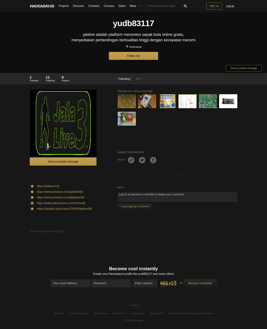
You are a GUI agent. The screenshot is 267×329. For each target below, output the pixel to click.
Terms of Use (119, 313)
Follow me (133, 55)
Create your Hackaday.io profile (112, 273)
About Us (58, 313)
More (136, 6)
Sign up (214, 5)
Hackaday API (156, 313)
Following (125, 78)
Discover (78, 5)
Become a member (200, 283)
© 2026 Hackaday (133, 320)
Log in (230, 5)
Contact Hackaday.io (78, 313)
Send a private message (243, 68)
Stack (121, 5)
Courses (109, 5)
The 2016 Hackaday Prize (141, 97)
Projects (64, 5)
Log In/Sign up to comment (135, 206)
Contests (93, 5)
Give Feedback (100, 313)
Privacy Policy (138, 313)
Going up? (133, 305)
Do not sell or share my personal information (190, 313)
